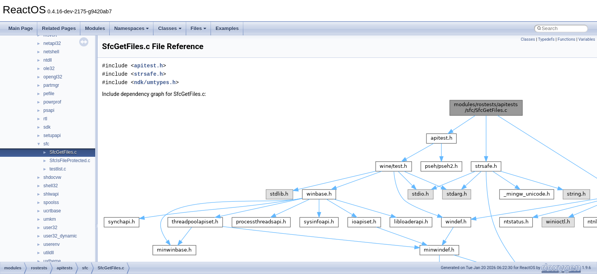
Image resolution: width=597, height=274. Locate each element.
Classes (169, 28)
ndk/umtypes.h (155, 82)
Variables (586, 39)
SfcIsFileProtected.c (69, 160)
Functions (566, 39)
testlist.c (57, 169)
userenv (51, 244)
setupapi (52, 135)
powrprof (52, 102)
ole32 (48, 68)
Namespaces (131, 28)
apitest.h (148, 65)
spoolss (51, 202)
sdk (47, 127)
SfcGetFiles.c (63, 152)
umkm (49, 219)
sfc (46, 144)
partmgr (51, 85)
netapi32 (52, 43)
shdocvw (52, 177)
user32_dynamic (60, 236)
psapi (48, 110)
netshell (51, 51)
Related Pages (59, 28)
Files (199, 28)
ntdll (47, 60)
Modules (95, 28)
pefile (48, 93)
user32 (50, 227)
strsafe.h (148, 74)
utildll (48, 252)
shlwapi (51, 194)
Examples (227, 28)
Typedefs (546, 39)
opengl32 (52, 77)
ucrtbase (52, 210)
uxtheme (52, 261)
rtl (45, 118)
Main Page (20, 28)
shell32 (50, 185)
